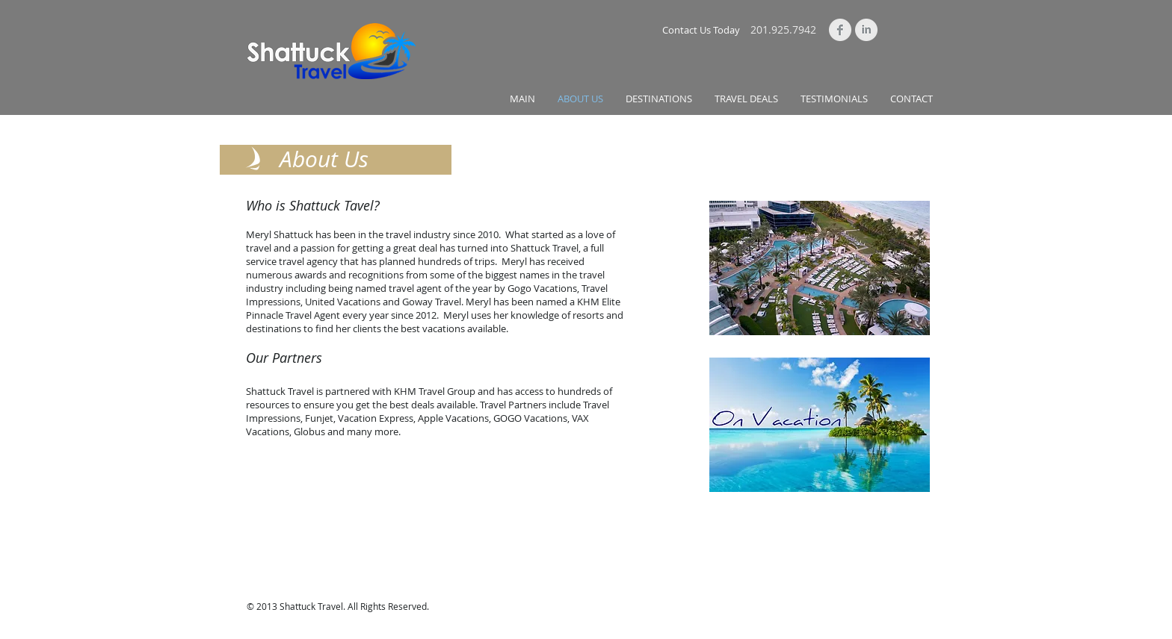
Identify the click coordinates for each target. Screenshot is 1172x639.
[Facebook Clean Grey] (840, 30)
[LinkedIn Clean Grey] (866, 30)
